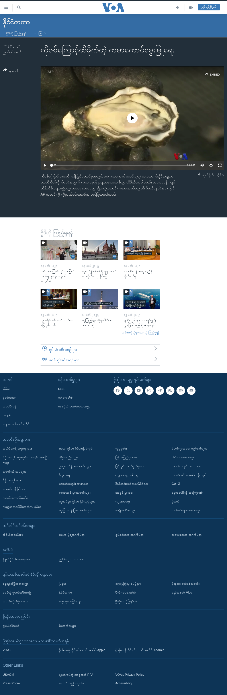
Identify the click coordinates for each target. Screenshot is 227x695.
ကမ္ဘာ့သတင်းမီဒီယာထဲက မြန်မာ (22, 506)
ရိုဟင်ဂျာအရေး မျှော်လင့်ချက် (189, 448)
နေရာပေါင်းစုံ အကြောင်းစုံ (187, 492)
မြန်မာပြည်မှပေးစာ (126, 457)
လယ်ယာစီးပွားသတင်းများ (74, 492)
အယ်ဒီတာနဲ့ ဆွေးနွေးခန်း (17, 448)
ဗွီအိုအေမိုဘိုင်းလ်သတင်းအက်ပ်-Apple (82, 650)
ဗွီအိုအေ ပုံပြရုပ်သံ (126, 601)
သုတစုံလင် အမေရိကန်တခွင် (189, 475)
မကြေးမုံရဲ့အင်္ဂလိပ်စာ (72, 534)
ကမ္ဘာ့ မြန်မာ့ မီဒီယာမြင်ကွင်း (76, 448)
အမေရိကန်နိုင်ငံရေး (14, 489)
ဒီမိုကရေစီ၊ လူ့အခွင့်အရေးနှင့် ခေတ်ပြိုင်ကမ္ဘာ (26, 460)
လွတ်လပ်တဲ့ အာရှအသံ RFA (76, 674)
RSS (61, 388)
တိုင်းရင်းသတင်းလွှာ (183, 457)
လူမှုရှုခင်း (121, 448)
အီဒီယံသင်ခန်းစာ (13, 534)
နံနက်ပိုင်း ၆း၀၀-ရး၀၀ (16, 559)
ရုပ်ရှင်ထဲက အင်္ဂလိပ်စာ (129, 534)
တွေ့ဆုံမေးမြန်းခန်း (70, 601)
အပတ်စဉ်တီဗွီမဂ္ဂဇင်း (15, 601)
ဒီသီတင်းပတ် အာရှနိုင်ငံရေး (131, 483)
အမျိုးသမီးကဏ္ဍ (125, 510)
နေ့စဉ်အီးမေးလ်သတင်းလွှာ (74, 406)
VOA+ (7, 650)
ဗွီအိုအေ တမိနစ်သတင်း (186, 583)
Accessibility (123, 683)
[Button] (10, 71)
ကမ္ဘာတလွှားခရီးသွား (127, 475)
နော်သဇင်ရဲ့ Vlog (182, 592)
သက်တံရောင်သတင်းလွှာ (186, 510)
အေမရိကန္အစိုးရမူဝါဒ (71, 683)
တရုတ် (7, 415)
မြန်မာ (6, 388)
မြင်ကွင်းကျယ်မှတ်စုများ (130, 466)
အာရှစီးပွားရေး (124, 492)
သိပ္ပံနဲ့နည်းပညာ (68, 457)
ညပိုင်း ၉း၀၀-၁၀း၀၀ (71, 559)
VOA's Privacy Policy (129, 674)
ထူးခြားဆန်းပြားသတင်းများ (75, 510)
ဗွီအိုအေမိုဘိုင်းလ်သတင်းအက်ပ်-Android (139, 650)
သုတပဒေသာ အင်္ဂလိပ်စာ (187, 534)
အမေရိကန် (9, 406)
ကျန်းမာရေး (122, 501)
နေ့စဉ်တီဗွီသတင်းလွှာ (16, 583)
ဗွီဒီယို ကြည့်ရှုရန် (16, 33)
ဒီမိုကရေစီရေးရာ (13, 480)
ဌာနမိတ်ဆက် (11, 625)
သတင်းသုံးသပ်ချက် (14, 471)
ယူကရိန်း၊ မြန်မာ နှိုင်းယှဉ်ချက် (77, 501)
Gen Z (176, 483)
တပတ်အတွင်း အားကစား (74, 483)
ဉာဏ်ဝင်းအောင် (12, 52)
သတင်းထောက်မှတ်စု (15, 498)
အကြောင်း (40, 33)
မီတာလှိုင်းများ (67, 625)
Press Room (11, 683)
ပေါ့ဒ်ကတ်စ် (65, 397)
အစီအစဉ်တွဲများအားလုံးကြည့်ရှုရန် (141, 332)
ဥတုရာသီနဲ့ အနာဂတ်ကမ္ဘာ (75, 466)
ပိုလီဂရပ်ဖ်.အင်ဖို (125, 592)
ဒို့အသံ (175, 501)
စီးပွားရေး (65, 475)
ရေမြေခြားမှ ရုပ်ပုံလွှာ (128, 583)
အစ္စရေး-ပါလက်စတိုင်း (16, 424)
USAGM (8, 674)
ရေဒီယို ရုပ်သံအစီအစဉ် (17, 592)
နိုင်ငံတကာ (9, 397)
